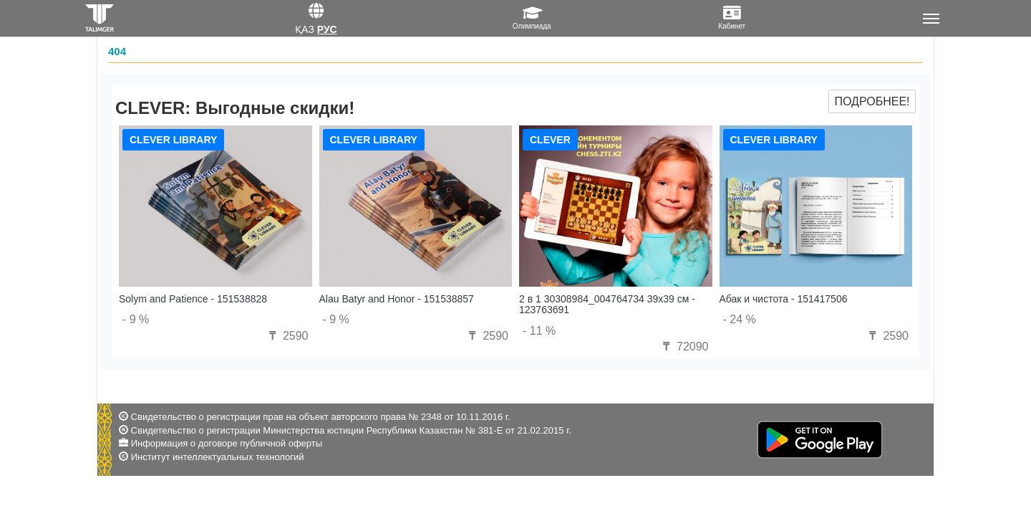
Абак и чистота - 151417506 (784, 299)
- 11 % (539, 331)
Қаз (304, 29)
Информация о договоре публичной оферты (226, 443)
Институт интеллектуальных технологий (217, 457)
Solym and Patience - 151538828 (193, 299)
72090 (684, 346)
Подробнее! (871, 101)
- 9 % (135, 319)
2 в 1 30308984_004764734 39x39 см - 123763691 (607, 304)
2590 (286, 336)
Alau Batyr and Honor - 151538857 (396, 299)
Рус (327, 29)
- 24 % (739, 319)
